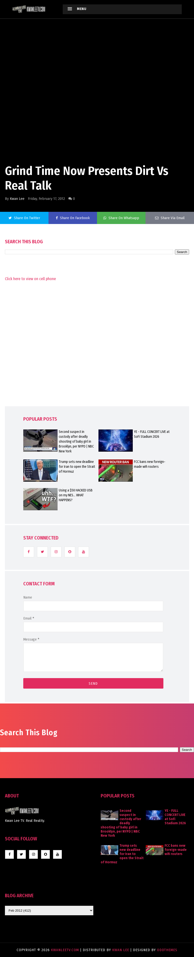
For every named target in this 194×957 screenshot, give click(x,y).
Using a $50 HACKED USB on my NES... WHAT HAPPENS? (76, 495)
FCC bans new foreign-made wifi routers (149, 464)
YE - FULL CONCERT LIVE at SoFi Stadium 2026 (152, 434)
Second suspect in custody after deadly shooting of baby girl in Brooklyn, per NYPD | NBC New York (76, 441)
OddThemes (167, 950)
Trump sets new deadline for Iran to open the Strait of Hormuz (77, 467)
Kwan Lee (17, 198)
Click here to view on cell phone (30, 278)
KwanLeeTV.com (65, 950)
